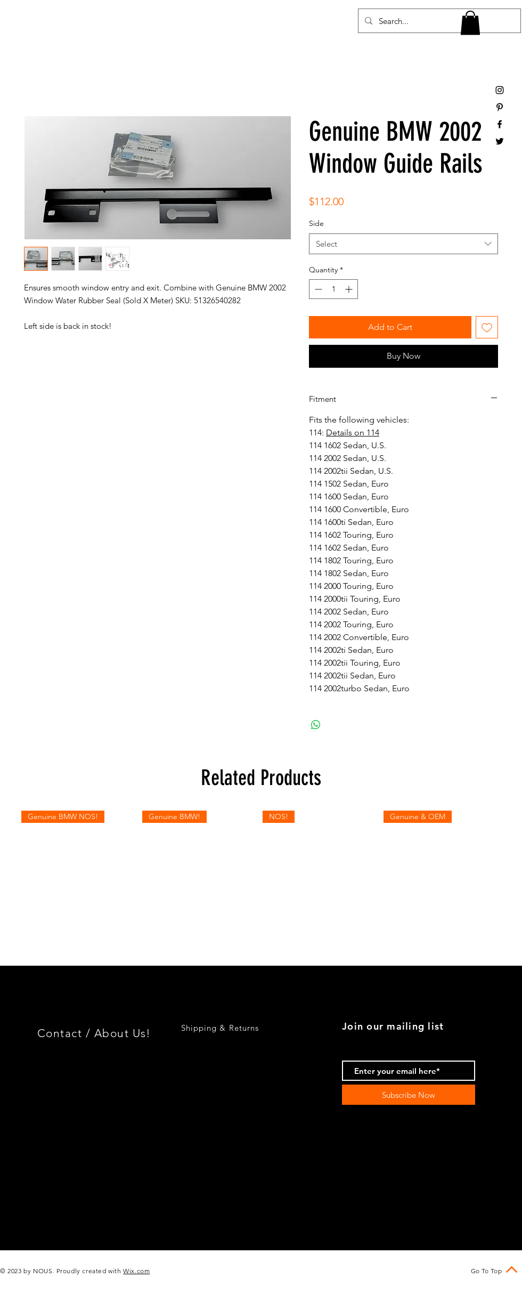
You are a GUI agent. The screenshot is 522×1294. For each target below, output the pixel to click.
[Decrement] (317, 289)
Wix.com (136, 1271)
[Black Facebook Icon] (499, 124)
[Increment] (349, 289)
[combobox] (403, 243)
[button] (470, 23)
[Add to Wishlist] (487, 327)
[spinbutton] (333, 289)
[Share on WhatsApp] (315, 724)
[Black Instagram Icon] (499, 90)
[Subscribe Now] (408, 1095)
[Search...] (438, 21)
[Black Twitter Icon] (499, 141)
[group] (261, 869)
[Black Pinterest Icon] (499, 107)
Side (316, 223)
